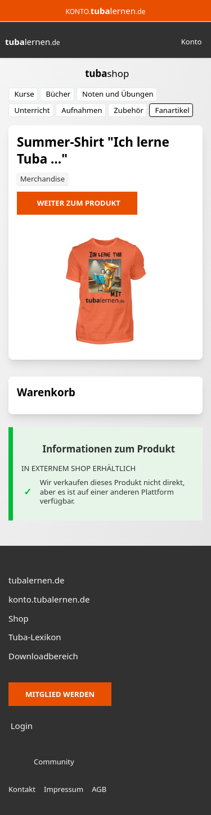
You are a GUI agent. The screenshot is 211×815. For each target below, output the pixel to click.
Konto (191, 42)
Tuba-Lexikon (34, 636)
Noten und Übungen (118, 94)
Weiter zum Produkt (78, 203)
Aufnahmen (81, 110)
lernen (32, 41)
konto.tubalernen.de (48, 599)
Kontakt (21, 789)
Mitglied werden (60, 694)
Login (22, 725)
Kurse (24, 94)
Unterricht (32, 110)
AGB (99, 789)
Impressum (63, 789)
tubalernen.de (36, 580)
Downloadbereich (43, 656)
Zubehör (128, 110)
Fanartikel (172, 110)
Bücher (58, 94)
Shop (18, 618)
